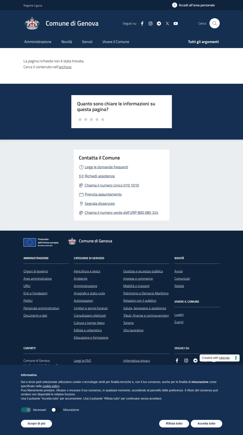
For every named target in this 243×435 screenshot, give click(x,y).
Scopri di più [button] (36, 423)
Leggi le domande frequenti (106, 167)
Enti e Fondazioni (35, 293)
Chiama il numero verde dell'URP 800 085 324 (121, 212)
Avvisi (178, 271)
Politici (27, 300)
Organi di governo (35, 271)
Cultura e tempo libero (89, 322)
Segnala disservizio (100, 203)
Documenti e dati (35, 315)
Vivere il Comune (116, 41)
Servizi (87, 41)
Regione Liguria (32, 5)
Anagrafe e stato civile (89, 293)
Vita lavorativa (133, 330)
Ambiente (80, 278)
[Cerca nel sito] (214, 23)
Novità (66, 41)
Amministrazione (37, 41)
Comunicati (182, 278)
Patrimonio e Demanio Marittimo (146, 293)
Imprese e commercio (138, 278)
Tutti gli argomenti (203, 41)
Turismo (128, 322)
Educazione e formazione (91, 337)
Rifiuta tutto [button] (174, 423)
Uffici (26, 285)
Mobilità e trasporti (136, 285)
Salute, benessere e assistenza (144, 308)
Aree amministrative (37, 278)
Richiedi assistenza (100, 176)
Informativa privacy (136, 360)
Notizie (179, 285)
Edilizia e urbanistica (88, 330)
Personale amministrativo (41, 308)
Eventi (178, 321)
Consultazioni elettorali (90, 315)
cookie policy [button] (51, 386)
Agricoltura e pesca (87, 271)
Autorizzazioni (83, 300)
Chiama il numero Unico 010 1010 (112, 185)
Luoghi (179, 314)
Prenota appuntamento (103, 194)
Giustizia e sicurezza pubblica (143, 271)
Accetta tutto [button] (207, 423)
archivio (65, 67)
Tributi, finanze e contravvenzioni (146, 315)
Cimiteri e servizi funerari (91, 308)
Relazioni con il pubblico (139, 300)
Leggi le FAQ (82, 360)
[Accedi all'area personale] (193, 5)
